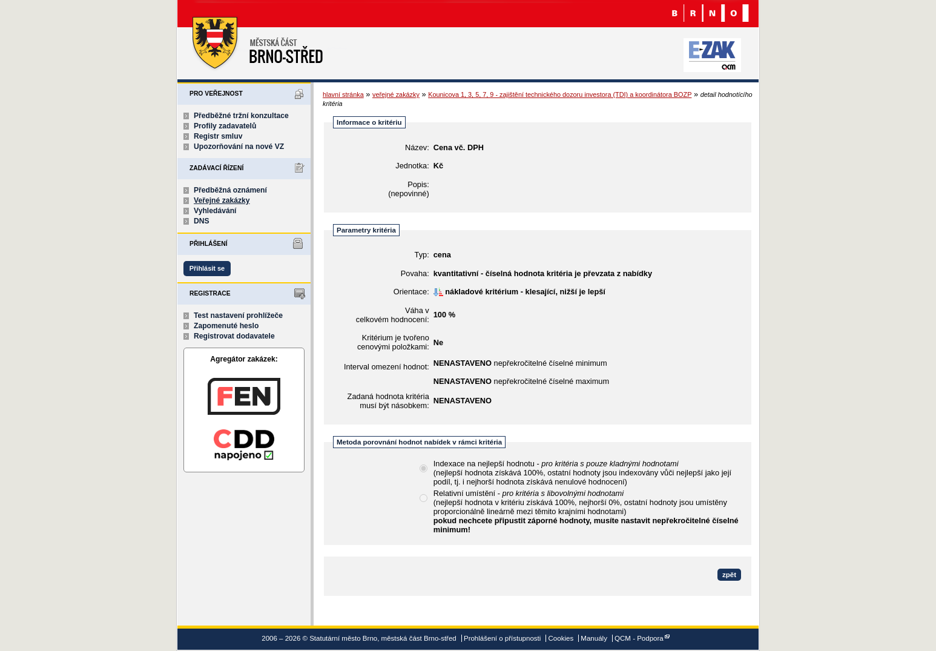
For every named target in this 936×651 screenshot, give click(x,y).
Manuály (594, 638)
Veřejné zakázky (222, 200)
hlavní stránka (343, 94)
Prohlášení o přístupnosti (502, 638)
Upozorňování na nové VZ (239, 146)
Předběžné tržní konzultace (241, 115)
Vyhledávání (215, 211)
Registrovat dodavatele (234, 336)
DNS (201, 221)
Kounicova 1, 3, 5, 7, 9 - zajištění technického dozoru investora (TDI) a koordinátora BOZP (559, 94)
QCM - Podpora (639, 638)
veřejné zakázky (396, 94)
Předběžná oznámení (230, 190)
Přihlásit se (207, 268)
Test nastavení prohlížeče (238, 315)
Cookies (561, 638)
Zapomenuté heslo (226, 326)
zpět (729, 574)
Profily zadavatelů (225, 126)
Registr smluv (218, 136)
